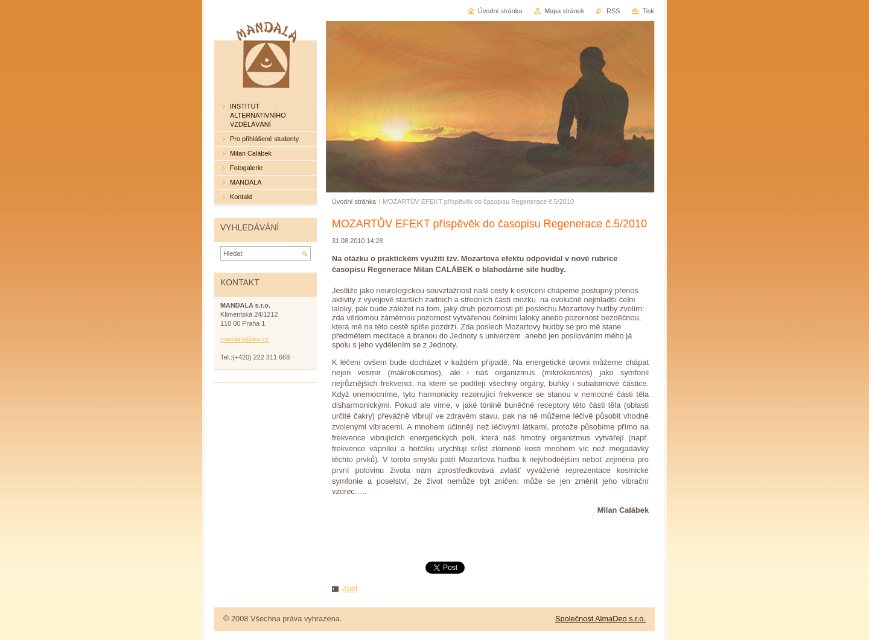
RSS (613, 10)
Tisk (648, 10)
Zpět (350, 588)
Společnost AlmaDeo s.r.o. (600, 618)
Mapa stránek (564, 10)
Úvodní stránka (354, 201)
